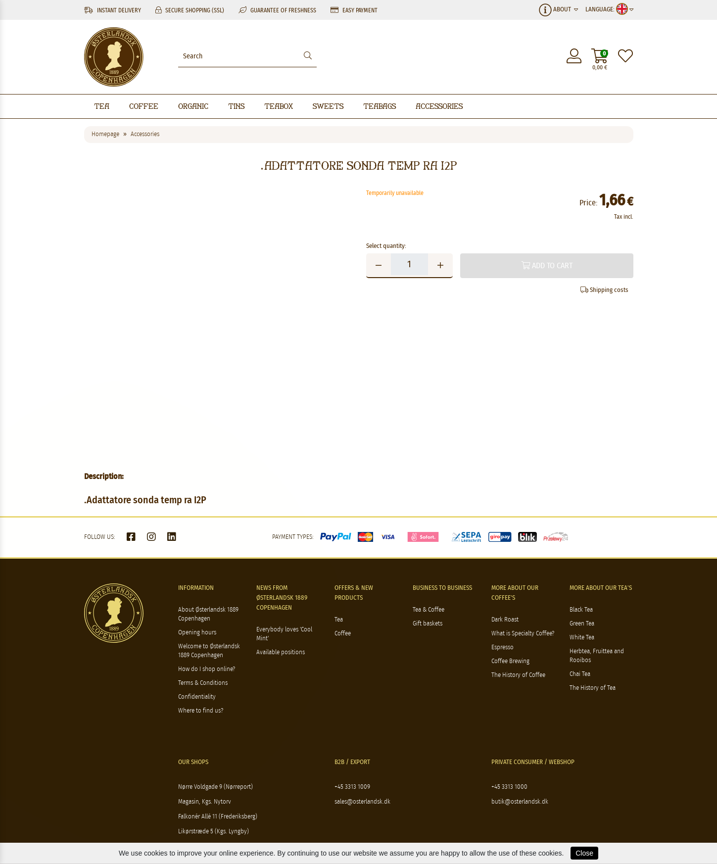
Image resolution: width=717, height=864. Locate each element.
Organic (193, 106)
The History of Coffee (518, 675)
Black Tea (581, 610)
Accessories (439, 106)
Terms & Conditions (203, 683)
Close (584, 853)
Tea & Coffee (428, 610)
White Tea (582, 637)
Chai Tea (580, 674)
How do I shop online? (206, 669)
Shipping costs (604, 290)
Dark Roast (505, 620)
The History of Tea (593, 688)
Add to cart (547, 265)
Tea (101, 106)
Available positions (280, 652)
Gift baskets (427, 624)
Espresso (502, 647)
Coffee (143, 106)
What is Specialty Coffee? (522, 633)
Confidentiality (197, 697)
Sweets (328, 106)
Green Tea (582, 624)
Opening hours (197, 632)
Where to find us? (200, 711)
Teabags (379, 106)
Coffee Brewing (510, 661)
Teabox (278, 106)
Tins (236, 106)
